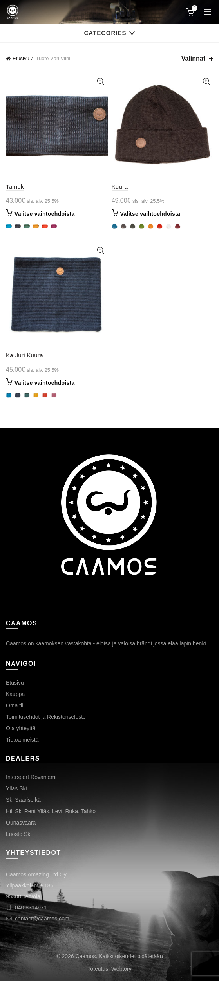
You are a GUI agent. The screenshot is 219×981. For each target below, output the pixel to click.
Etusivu (21, 58)
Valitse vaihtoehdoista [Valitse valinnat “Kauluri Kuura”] (44, 383)
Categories (105, 32)
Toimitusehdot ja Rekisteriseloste (46, 717)
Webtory (121, 969)
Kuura (120, 186)
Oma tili (15, 705)
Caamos (85, 956)
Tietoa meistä (22, 740)
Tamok (15, 186)
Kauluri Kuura (24, 355)
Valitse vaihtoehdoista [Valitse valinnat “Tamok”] (44, 214)
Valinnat (193, 58)
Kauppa (15, 694)
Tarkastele (101, 81)
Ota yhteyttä (20, 728)
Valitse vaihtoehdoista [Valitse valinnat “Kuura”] (150, 214)
